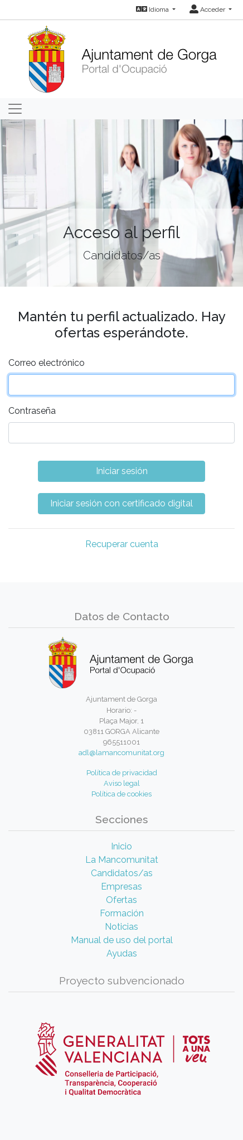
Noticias (121, 926)
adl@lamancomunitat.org (121, 752)
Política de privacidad (121, 773)
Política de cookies (121, 794)
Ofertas (121, 900)
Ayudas (121, 953)
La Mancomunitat (121, 859)
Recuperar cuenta (121, 544)
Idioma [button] (153, 9)
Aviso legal (122, 783)
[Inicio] (122, 55)
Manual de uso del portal (122, 940)
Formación (122, 913)
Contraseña (32, 410)
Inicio (121, 846)
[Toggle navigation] (15, 108)
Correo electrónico (46, 363)
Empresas (121, 886)
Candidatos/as (122, 873)
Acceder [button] (208, 9)
